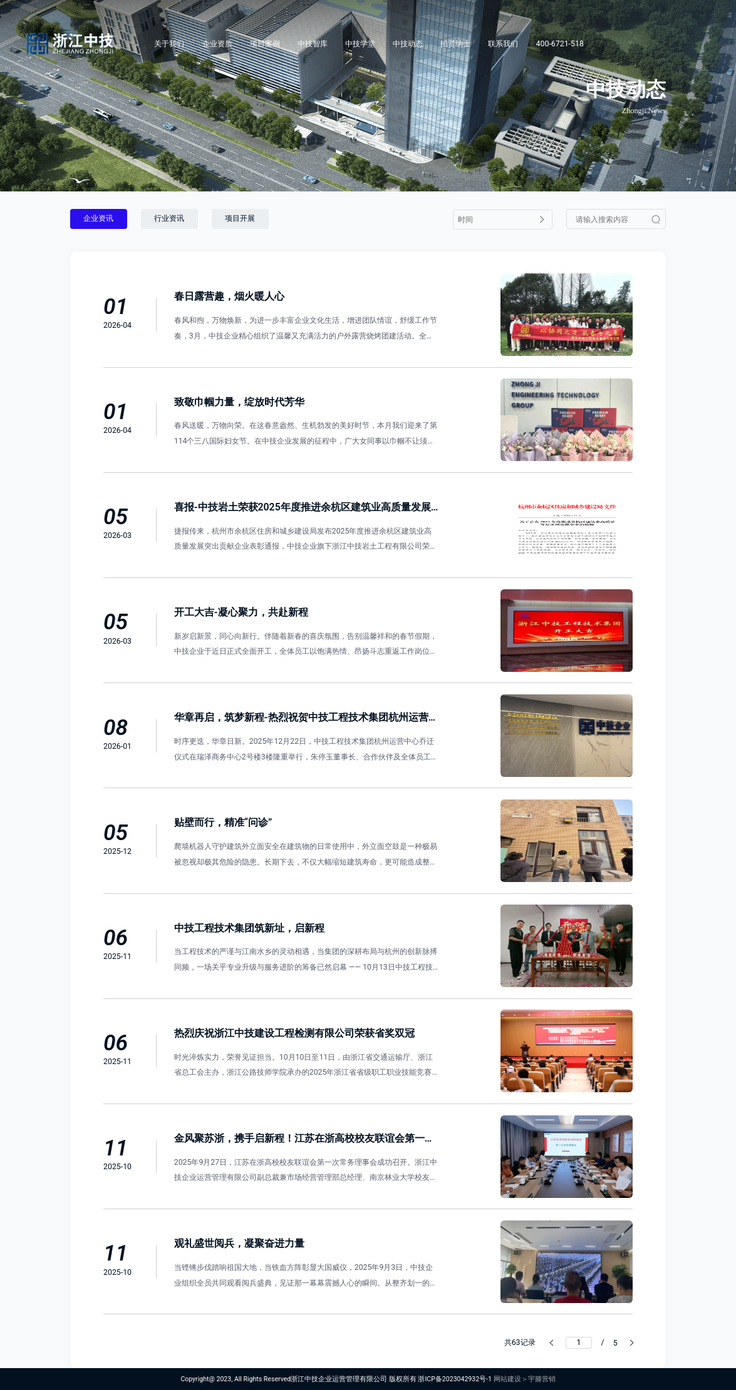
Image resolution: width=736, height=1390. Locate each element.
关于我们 (169, 43)
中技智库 (313, 43)
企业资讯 (98, 218)
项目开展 (240, 218)
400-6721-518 (560, 43)
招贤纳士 (455, 43)
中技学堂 (360, 43)
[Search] (699, 44)
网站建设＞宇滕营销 (525, 1379)
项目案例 (265, 43)
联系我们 (503, 43)
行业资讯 (169, 218)
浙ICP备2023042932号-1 (455, 1379)
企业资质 (217, 43)
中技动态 (408, 43)
